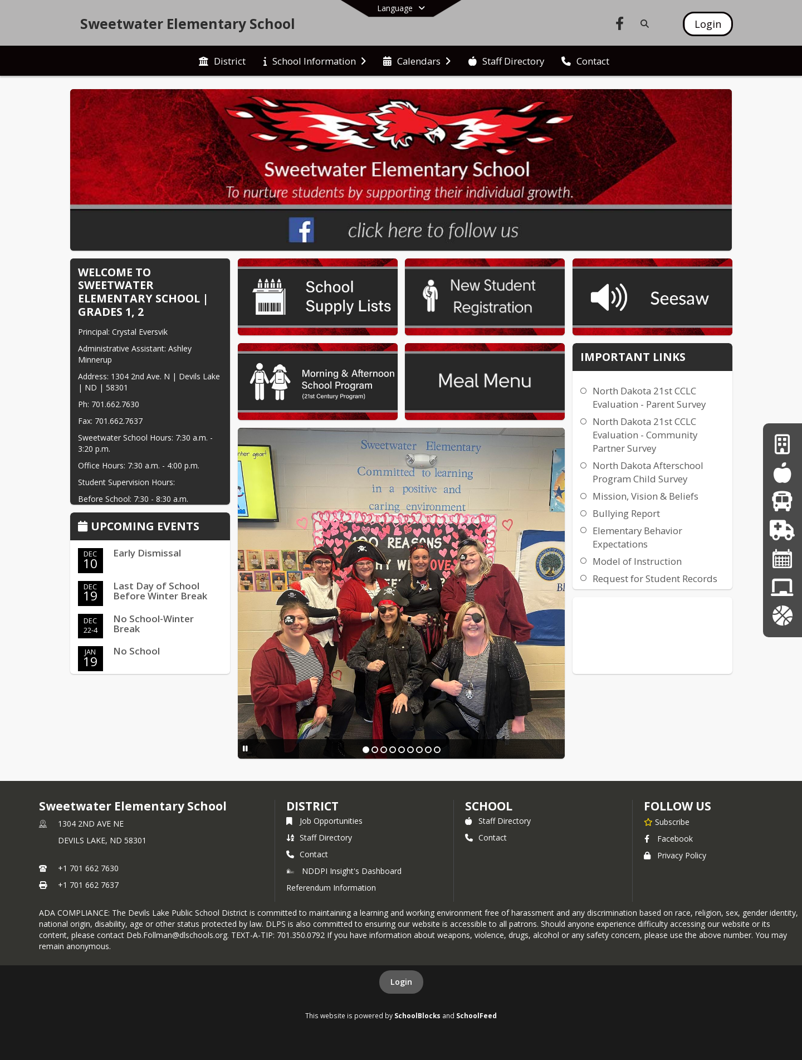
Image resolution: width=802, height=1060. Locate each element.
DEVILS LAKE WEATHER (652, 639)
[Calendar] (782, 558)
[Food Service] (782, 472)
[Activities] (782, 615)
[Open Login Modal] (708, 24)
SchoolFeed (476, 1015)
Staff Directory (319, 837)
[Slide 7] (419, 749)
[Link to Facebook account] (620, 25)
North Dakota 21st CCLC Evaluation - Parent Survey (649, 397)
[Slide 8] (428, 749)
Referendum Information (331, 887)
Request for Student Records (655, 578)
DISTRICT (312, 806)
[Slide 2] (374, 749)
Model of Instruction (637, 561)
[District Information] (782, 587)
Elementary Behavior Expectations (637, 537)
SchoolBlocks (417, 1015)
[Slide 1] (366, 749)
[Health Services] (782, 530)
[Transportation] (782, 501)
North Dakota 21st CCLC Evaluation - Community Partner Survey (645, 435)
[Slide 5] (401, 749)
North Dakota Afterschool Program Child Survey (648, 472)
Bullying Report (626, 513)
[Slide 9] (437, 749)
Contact (307, 854)
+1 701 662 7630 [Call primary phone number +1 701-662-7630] (88, 868)
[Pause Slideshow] (245, 748)
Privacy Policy (675, 855)
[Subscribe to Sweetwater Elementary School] (666, 821)
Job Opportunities (324, 820)
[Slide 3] (383, 749)
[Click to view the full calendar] (84, 527)
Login (401, 981)
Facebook (668, 838)
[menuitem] (222, 61)
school (488, 806)
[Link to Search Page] (642, 23)
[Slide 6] (410, 749)
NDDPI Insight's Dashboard (344, 871)
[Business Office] (782, 444)
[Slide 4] (392, 749)
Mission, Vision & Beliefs (645, 496)
